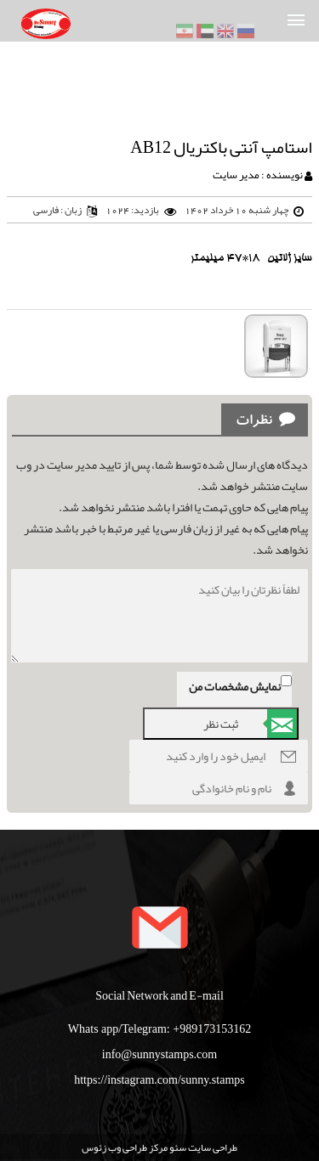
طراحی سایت (211, 1147)
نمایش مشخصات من (235, 686)
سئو (177, 1147)
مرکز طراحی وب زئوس (125, 1147)
